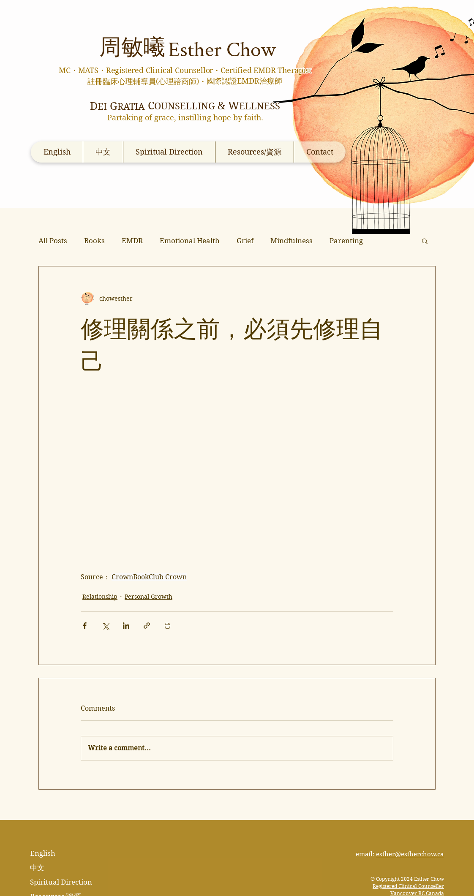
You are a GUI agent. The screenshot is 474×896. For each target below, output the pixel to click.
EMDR (132, 240)
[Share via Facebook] (85, 626)
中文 (37, 867)
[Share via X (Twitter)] (105, 626)
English (42, 853)
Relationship (99, 596)
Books (94, 240)
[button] (425, 240)
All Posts (52, 240)
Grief (245, 240)
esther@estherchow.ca (410, 854)
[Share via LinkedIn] (126, 626)
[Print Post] (167, 626)
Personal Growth (148, 596)
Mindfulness (291, 240)
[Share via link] (147, 626)
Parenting (346, 240)
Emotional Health (190, 240)
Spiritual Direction (61, 882)
